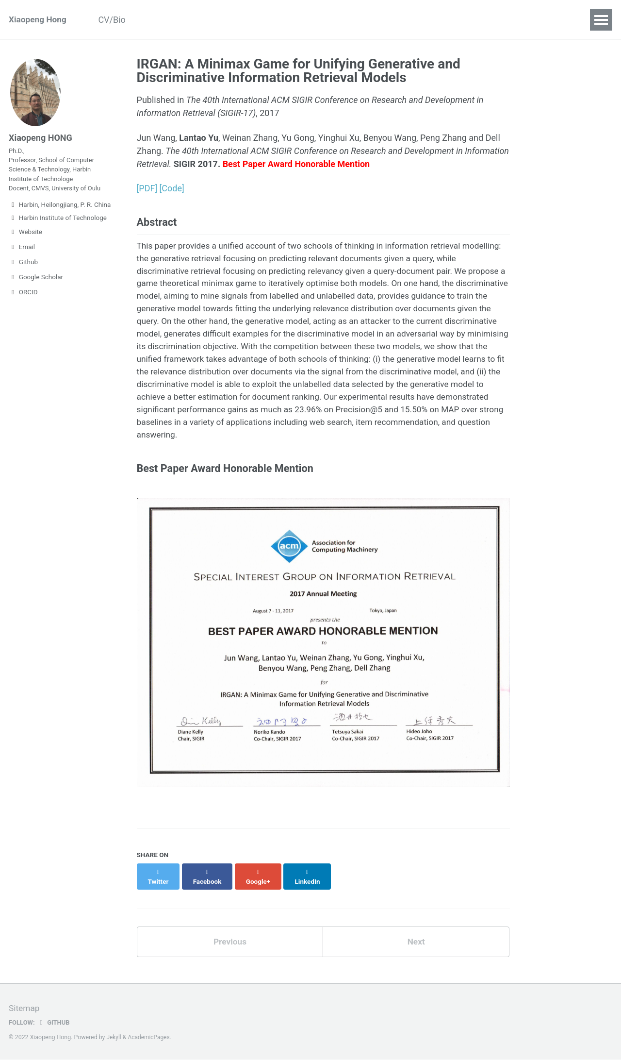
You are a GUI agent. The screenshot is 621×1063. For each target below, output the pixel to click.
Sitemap (25, 1012)
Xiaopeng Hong (39, 20)
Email (22, 263)
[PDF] (147, 188)
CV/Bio (117, 20)
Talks (383, 20)
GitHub (55, 1025)
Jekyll (114, 1040)
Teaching (337, 20)
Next (416, 945)
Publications (172, 20)
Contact (426, 20)
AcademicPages (150, 1040)
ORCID (23, 308)
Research (232, 20)
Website (25, 248)
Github (23, 278)
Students (285, 20)
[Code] (172, 188)
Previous (229, 945)
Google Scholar (36, 293)
